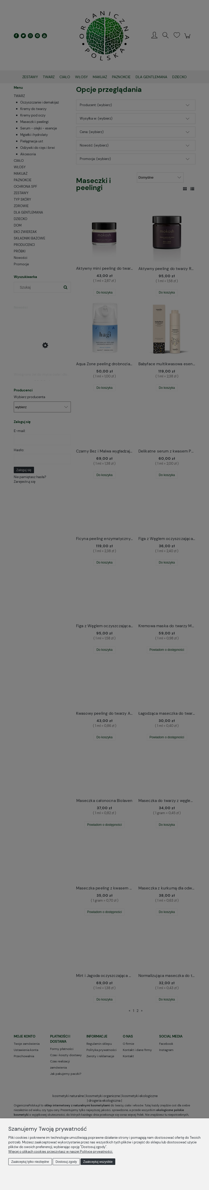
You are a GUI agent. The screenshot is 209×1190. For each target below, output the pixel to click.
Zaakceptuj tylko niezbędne (30, 1162)
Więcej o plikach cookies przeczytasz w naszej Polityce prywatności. (60, 1151)
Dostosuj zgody (66, 1162)
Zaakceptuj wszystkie (97, 1162)
